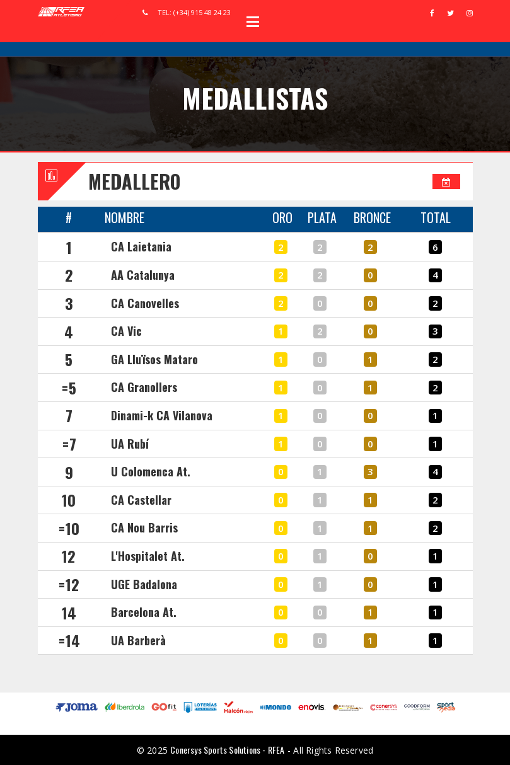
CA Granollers (144, 387)
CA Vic (126, 331)
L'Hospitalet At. (148, 556)
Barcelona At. (144, 612)
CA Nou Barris (144, 527)
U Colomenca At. (150, 471)
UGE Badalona (144, 584)
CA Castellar (141, 500)
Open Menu (252, 21)
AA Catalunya (143, 275)
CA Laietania (141, 246)
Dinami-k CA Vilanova (161, 415)
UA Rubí (130, 443)
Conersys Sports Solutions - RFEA (227, 749)
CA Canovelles (145, 303)
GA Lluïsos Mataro (154, 359)
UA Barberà (138, 640)
